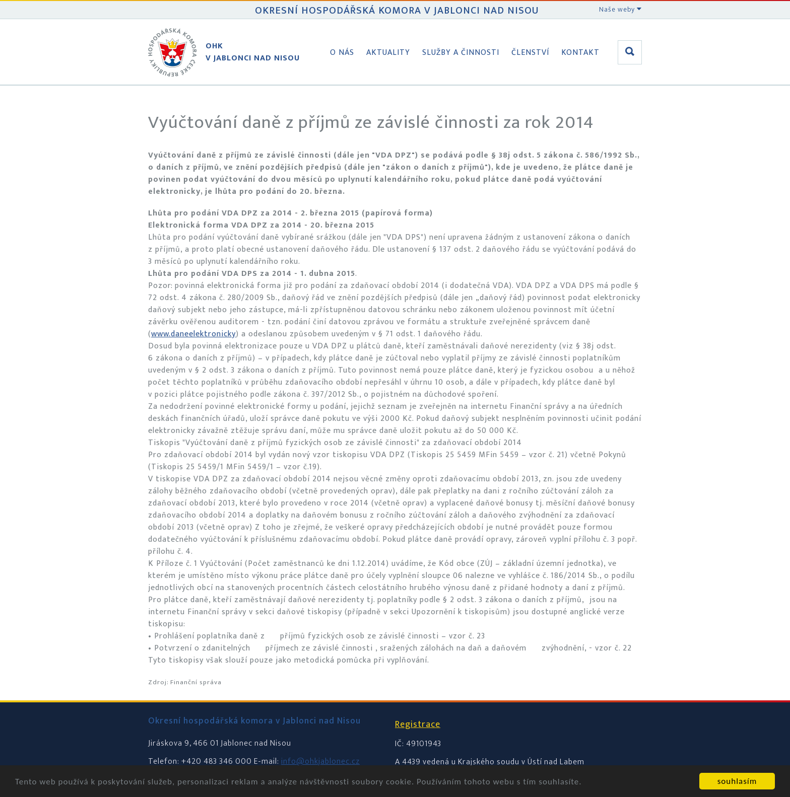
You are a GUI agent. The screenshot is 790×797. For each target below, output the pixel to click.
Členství (530, 52)
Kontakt (580, 52)
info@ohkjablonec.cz (320, 761)
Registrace (417, 724)
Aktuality (388, 52)
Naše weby (620, 9)
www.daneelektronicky (193, 334)
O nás (342, 52)
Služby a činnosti (460, 52)
